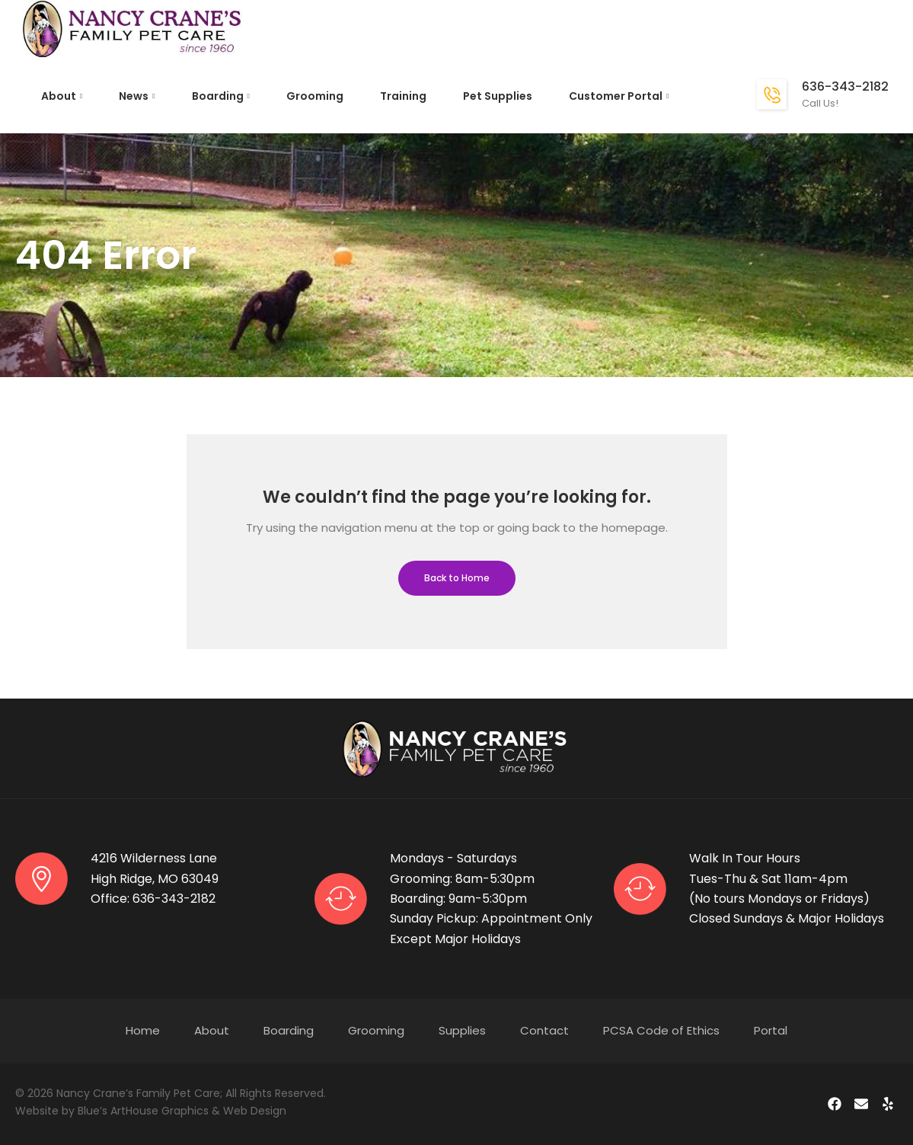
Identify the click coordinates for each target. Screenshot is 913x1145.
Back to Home (457, 577)
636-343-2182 (845, 86)
